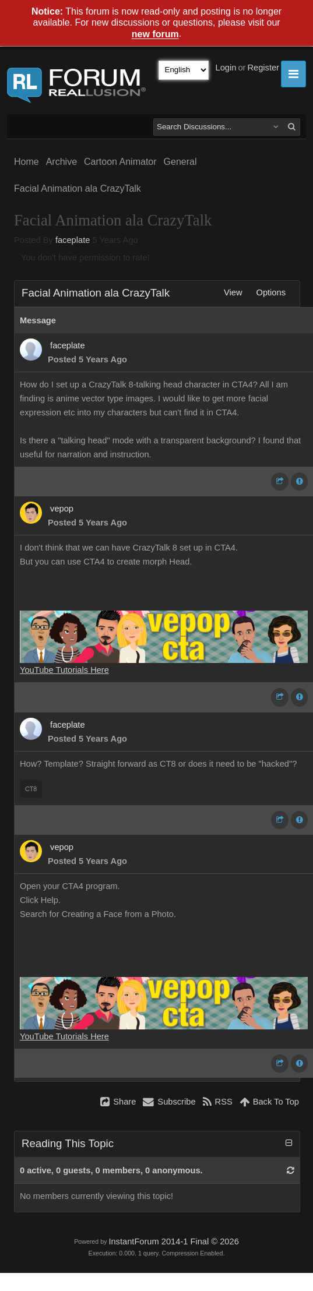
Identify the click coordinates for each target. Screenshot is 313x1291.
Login (226, 67)
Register (263, 67)
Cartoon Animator (120, 162)
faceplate (72, 240)
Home (26, 162)
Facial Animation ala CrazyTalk (77, 188)
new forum (155, 35)
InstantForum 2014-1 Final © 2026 (173, 1241)
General (180, 162)
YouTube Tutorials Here (64, 670)
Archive (61, 162)
